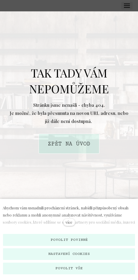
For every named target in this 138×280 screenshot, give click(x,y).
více (69, 222)
